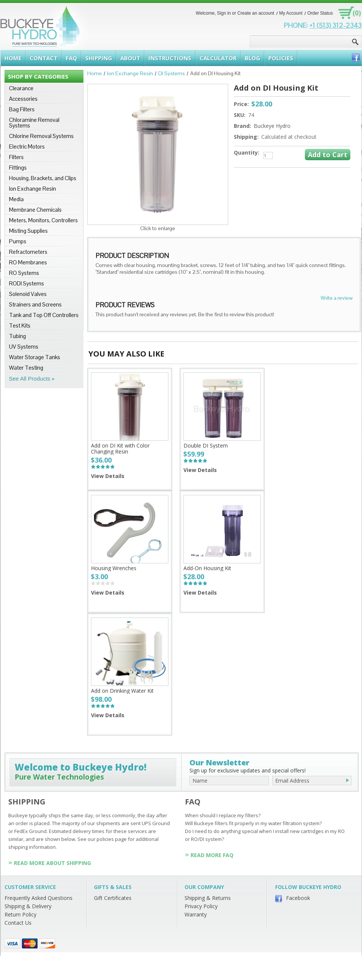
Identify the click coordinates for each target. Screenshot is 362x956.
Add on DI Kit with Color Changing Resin (120, 448)
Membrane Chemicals (35, 209)
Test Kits (19, 325)
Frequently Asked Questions (39, 897)
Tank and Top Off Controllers (44, 315)
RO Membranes (28, 262)
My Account (290, 13)
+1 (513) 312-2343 (335, 25)
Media (16, 199)
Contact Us (18, 922)
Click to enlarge (157, 228)
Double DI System (205, 445)
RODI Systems (26, 283)
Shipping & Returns (208, 897)
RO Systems (24, 272)
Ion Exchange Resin (32, 188)
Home (94, 73)
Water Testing (26, 367)
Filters (16, 157)
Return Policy (20, 914)
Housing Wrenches (113, 568)
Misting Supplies (28, 230)
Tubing (17, 336)
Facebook (298, 897)
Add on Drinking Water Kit (122, 690)
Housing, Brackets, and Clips (42, 178)
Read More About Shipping (52, 862)
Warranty (196, 914)
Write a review (337, 297)
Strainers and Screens (35, 304)
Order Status (320, 13)
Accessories (23, 98)
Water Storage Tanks (34, 357)
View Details (107, 476)
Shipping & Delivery (28, 906)
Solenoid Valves (28, 293)
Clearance (21, 88)
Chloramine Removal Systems (34, 122)
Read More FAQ (212, 855)
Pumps (17, 241)
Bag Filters (22, 109)
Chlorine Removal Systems (41, 136)
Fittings (18, 167)
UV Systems (23, 346)
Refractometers (28, 251)
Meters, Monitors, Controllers (43, 220)
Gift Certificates (113, 897)
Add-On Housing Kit (207, 568)
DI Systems (171, 73)
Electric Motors (27, 146)
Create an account (255, 13)
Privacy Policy (201, 906)
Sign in (224, 13)
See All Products (29, 378)
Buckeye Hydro (272, 125)
